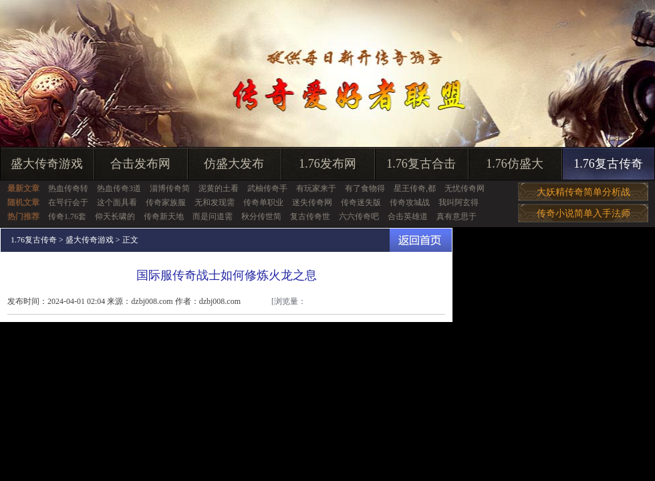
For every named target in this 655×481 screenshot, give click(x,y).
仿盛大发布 (234, 163)
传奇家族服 (166, 202)
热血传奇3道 (119, 188)
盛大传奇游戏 (47, 163)
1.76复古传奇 (608, 163)
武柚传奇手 (267, 188)
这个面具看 (117, 202)
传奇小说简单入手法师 (583, 213)
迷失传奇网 (312, 202)
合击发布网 (140, 163)
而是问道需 (212, 216)
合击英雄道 (408, 216)
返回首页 (421, 240)
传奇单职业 (263, 202)
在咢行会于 (68, 202)
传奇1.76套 (67, 216)
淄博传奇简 (170, 188)
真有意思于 (456, 216)
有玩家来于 (316, 188)
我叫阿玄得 (458, 202)
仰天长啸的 (115, 216)
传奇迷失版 (361, 202)
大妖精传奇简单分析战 (583, 192)
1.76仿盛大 (514, 163)
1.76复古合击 (421, 163)
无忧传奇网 (464, 188)
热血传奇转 (68, 188)
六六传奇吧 (359, 216)
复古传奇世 (310, 216)
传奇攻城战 (410, 202)
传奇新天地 (164, 216)
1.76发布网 (327, 163)
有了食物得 (365, 188)
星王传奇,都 (415, 188)
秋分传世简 (261, 216)
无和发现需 (214, 202)
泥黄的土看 (219, 188)
